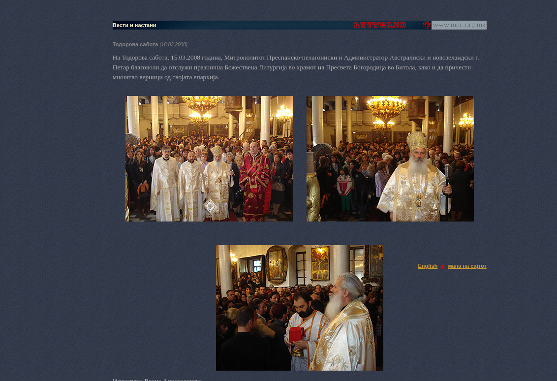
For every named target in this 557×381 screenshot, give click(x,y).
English (428, 266)
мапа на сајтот (467, 266)
